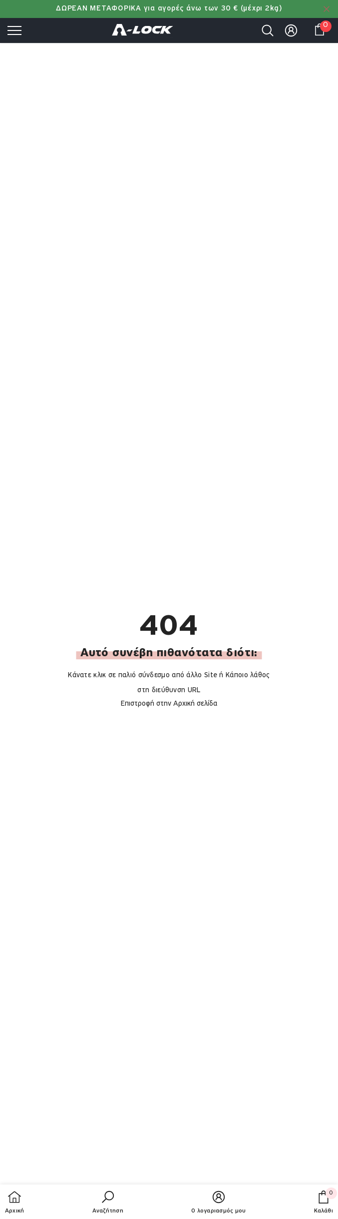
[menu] (14, 30)
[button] (107, 1203)
